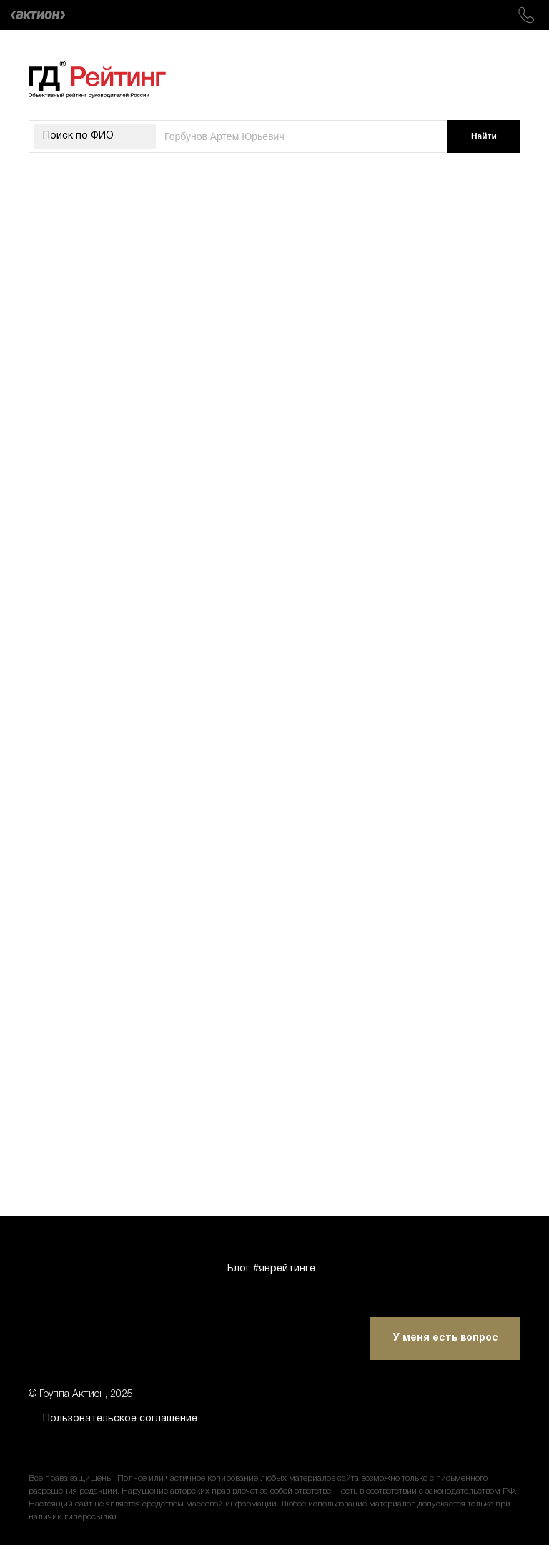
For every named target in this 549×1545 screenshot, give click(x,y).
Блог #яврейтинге (271, 1269)
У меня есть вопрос (445, 1338)
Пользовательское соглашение (120, 1419)
